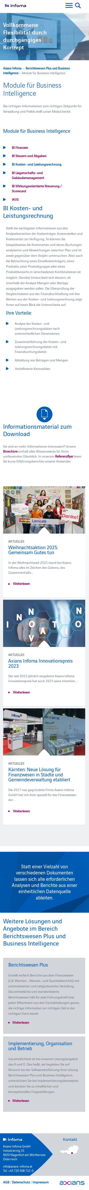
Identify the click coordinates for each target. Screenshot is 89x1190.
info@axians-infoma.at (17, 1166)
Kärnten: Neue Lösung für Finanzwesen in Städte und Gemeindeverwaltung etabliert (39, 774)
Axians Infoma (12, 68)
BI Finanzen (20, 147)
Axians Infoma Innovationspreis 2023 (40, 663)
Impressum (41, 1182)
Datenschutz (21, 1182)
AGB (6, 1182)
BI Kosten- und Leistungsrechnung (36, 164)
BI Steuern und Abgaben (29, 155)
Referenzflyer (64, 456)
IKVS (15, 199)
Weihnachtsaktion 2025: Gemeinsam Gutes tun (33, 550)
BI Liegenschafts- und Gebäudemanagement (28, 175)
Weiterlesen (21, 583)
